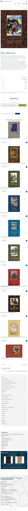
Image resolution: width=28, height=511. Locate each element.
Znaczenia (3, 448)
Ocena (15, 371)
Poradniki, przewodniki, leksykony (8, 407)
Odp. (13, 371)
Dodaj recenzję (3, 364)
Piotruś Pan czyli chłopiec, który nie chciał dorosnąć (9, 236)
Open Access (4, 423)
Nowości (3, 419)
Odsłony (9, 371)
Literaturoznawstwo (12, 92)
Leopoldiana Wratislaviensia (6, 438)
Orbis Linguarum (4, 442)
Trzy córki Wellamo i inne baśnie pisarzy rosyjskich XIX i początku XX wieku (13, 163)
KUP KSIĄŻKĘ (22, 105)
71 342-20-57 (3, 490)
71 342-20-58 (3, 493)
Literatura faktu (5, 401)
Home (2, 6)
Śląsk (3, 376)
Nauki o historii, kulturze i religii (7, 380)
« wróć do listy (25, 8)
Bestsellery (4, 421)
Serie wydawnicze (5, 409)
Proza (21, 92)
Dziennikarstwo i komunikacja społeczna (9, 383)
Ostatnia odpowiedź (23, 371)
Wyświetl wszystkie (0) (24, 364)
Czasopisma (4, 411)
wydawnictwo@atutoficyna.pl (8, 484)
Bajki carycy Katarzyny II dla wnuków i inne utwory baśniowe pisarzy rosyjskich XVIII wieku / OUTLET (14, 286)
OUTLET (3, 415)
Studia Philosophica (4, 444)
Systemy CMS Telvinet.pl (12, 509)
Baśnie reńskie (3, 261)
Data (18, 371)
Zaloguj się (23, 3)
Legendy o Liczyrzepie (4, 212)
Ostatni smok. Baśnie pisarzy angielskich (8, 187)
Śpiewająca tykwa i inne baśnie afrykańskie (8, 312)
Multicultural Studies (4, 441)
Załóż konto (26, 3)
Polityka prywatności (13, 502)
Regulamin (2, 502)
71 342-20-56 (3, 489)
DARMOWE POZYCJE (13, 467)
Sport (3, 393)
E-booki (3, 413)
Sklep (4, 6)
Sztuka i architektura (5, 389)
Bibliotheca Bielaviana (5, 435)
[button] (8, 464)
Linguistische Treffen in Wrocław (6, 439)
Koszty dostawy (7, 502)
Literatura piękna (5, 397)
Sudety (2, 446)
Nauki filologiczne (5, 378)
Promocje (3, 417)
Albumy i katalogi (5, 403)
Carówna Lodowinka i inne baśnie (6, 138)
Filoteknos (3, 437)
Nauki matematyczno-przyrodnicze (8, 387)
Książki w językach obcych (6, 395)
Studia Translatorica (4, 445)
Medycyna (4, 391)
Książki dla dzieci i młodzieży (7, 399)
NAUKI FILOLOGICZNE (17, 92)
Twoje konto (2, 509)
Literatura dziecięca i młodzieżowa (5, 92)
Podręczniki (4, 405)
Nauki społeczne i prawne (6, 385)
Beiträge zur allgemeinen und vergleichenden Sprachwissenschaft (12, 434)
